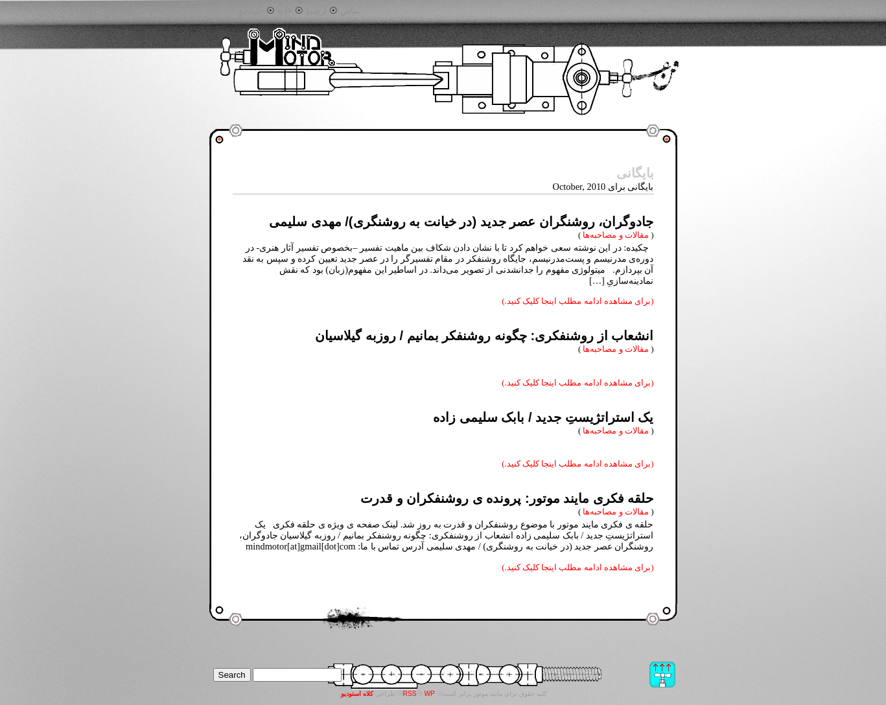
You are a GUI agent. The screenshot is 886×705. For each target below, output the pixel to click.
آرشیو (316, 11)
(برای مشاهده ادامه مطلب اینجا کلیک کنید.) (577, 301)
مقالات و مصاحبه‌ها (615, 235)
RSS (410, 693)
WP (429, 693)
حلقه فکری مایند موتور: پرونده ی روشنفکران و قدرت (507, 498)
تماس (350, 11)
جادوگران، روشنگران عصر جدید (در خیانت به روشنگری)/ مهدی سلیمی (461, 221)
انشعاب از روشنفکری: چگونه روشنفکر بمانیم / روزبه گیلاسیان (484, 336)
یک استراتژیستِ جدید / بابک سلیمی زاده (543, 417)
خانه (284, 11)
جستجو (251, 11)
